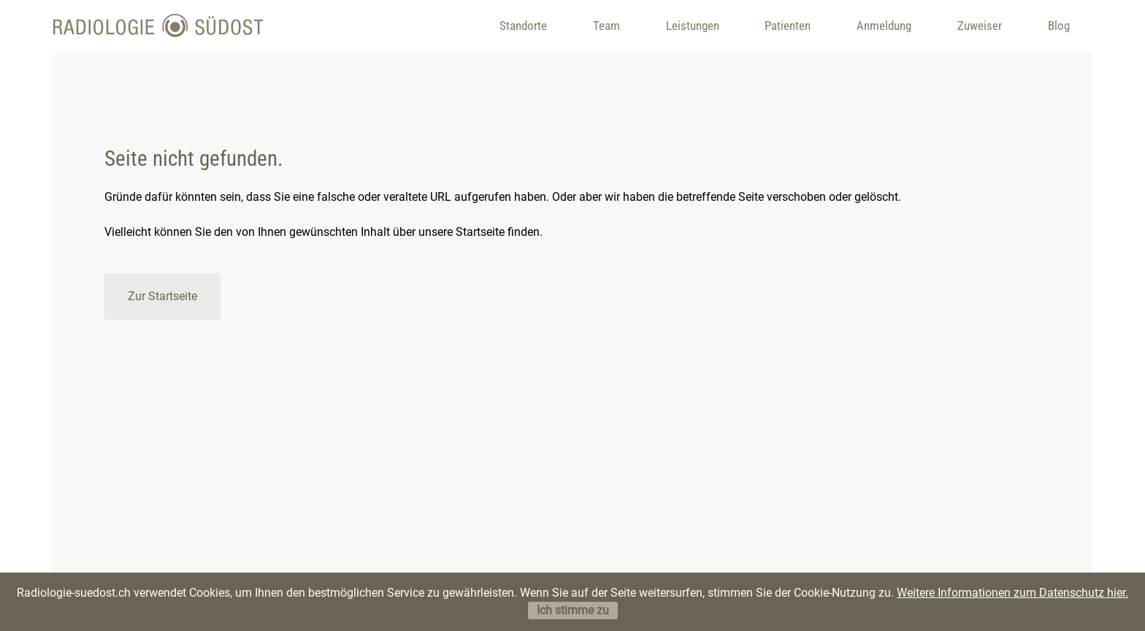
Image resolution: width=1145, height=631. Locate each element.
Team (606, 25)
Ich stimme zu (573, 610)
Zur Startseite (162, 296)
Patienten (788, 25)
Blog (1059, 25)
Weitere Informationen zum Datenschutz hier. (1012, 593)
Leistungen (692, 25)
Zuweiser (979, 25)
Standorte (523, 25)
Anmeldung (884, 25)
